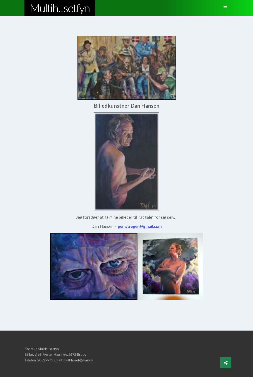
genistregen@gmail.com (140, 226)
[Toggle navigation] (224, 8)
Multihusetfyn (59, 8)
